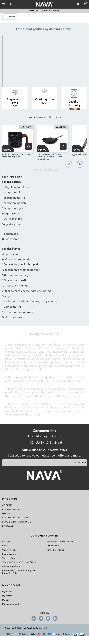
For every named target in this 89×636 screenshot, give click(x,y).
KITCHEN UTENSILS (11, 509)
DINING (6, 514)
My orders (7, 596)
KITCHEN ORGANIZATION (15, 518)
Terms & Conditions (56, 550)
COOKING (7, 505)
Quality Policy (9, 550)
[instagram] (48, 618)
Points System (9, 554)
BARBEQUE (7, 526)
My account (7, 592)
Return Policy (53, 546)
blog (4, 546)
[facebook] (41, 618)
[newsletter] (30, 462)
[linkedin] (55, 618)
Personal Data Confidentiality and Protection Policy (19, 572)
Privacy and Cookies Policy (60, 542)
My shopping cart (10, 604)
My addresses (8, 600)
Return (11, 17)
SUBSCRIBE (80, 463)
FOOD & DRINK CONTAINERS (16, 522)
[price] (28, 146)
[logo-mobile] (11, 4)
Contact (6, 542)
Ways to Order (9, 558)
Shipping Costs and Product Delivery (20, 562)
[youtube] (33, 618)
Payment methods (11, 566)
